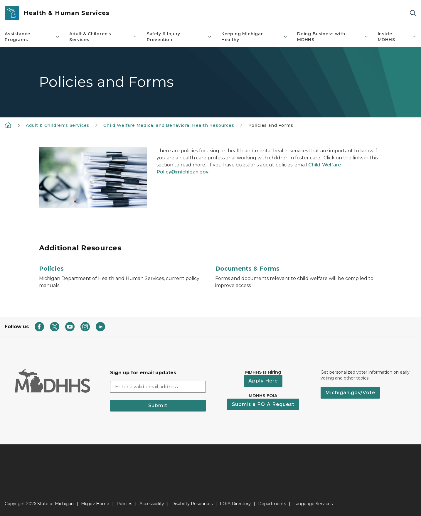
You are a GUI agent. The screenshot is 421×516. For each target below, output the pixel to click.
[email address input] (158, 387)
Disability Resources (192, 503)
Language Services (313, 503)
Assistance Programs (32, 36)
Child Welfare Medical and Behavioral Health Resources (168, 125)
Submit (157, 405)
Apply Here (263, 381)
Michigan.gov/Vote (350, 392)
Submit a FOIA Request (263, 404)
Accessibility (151, 503)
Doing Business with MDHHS (332, 36)
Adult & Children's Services (103, 36)
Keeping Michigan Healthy (254, 36)
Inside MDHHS (397, 36)
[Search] (412, 13)
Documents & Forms (247, 268)
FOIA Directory (235, 503)
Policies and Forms (270, 125)
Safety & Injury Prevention (179, 36)
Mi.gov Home (95, 503)
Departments (272, 503)
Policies (51, 268)
